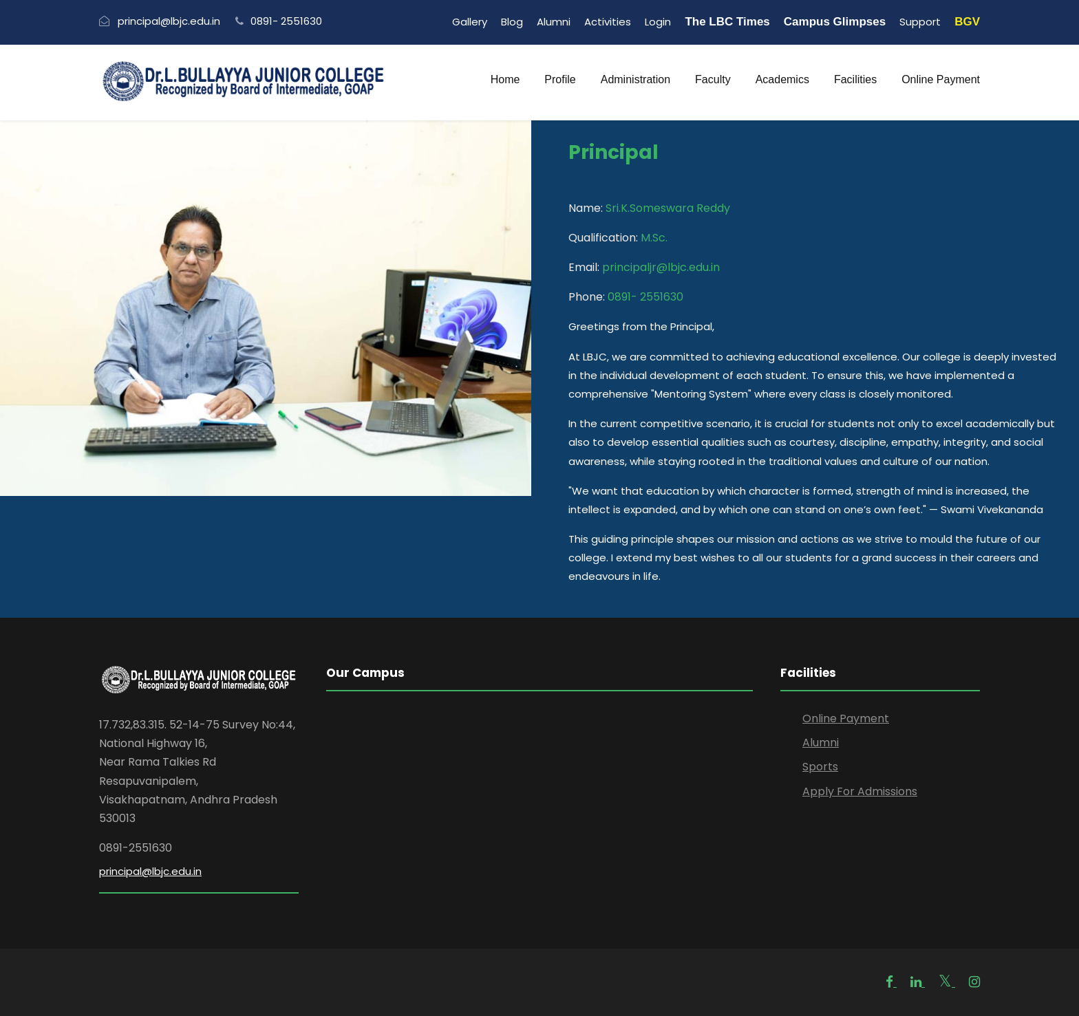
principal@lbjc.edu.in (150, 871)
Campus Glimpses (835, 21)
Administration (635, 79)
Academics (782, 79)
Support (920, 21)
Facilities (855, 79)
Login (658, 21)
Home (505, 79)
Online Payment (940, 79)
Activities (607, 21)
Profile (559, 79)
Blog (512, 21)
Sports (820, 767)
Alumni (553, 21)
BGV (967, 21)
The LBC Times (727, 21)
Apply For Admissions (859, 791)
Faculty (713, 79)
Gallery (469, 21)
